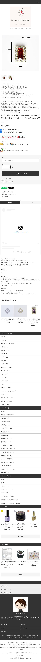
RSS (31, 637)
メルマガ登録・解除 (18, 637)
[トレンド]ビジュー (19, 88)
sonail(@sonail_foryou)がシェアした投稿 (20, 252)
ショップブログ (26, 637)
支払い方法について (9, 635)
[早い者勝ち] (13, 132)
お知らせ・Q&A (5, 486)
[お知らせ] (11, 129)
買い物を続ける (4, 196)
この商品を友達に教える (6, 191)
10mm (16, 91)
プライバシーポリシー (10, 637)
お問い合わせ (3, 631)
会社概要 (3, 482)
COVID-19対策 (4, 493)
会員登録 (23, 624)
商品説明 (10, 202)
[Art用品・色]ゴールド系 (19, 86)
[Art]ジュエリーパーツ (29, 94)
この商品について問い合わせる (8, 194)
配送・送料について (18, 635)
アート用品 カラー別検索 (9, 85)
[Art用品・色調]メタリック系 (20, 85)
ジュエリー (18, 89)
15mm (16, 92)
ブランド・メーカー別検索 (10, 93)
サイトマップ (4, 479)
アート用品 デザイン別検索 (10, 88)
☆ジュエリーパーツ (15, 83)
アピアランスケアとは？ (7, 489)
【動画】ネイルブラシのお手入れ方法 (10, 503)
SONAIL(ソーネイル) (20, 93)
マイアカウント (4, 624)
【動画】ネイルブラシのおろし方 (9, 499)
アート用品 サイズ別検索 (9, 91)
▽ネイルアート (8, 83)
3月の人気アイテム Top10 (7, 496)
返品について (4, 180)
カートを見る (24, 627)
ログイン (2, 627)
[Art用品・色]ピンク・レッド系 (21, 87)
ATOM (34, 637)
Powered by (20, 658)
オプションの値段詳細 (6, 178)
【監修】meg (18, 97)
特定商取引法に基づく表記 (7, 182)
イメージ (31, 202)
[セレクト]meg (27, 110)
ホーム (3, 83)
